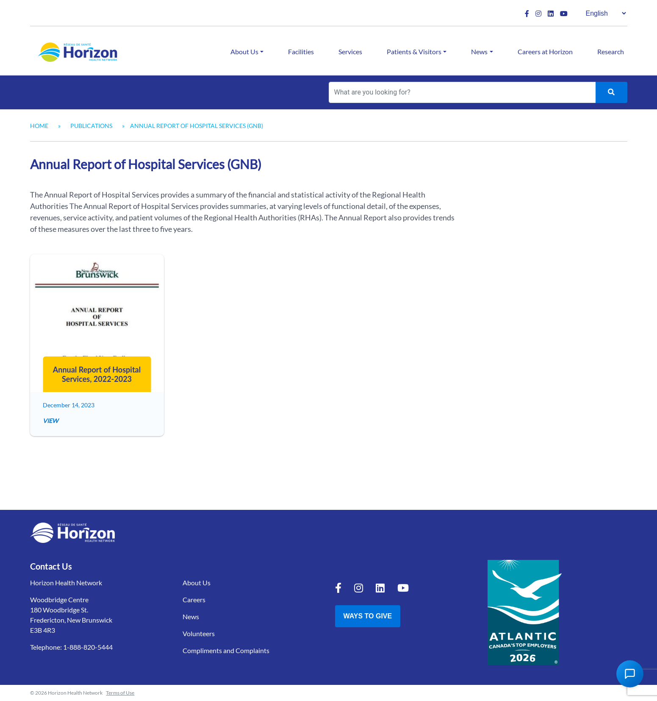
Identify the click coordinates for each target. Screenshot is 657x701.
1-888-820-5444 (88, 647)
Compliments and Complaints (226, 650)
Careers (194, 599)
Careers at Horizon (545, 51)
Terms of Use (120, 693)
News (479, 51)
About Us (244, 51)
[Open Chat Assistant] (629, 673)
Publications (91, 125)
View (50, 420)
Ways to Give (368, 616)
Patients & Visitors (414, 51)
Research (610, 51)
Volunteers (199, 633)
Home (39, 125)
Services (350, 51)
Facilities (301, 51)
